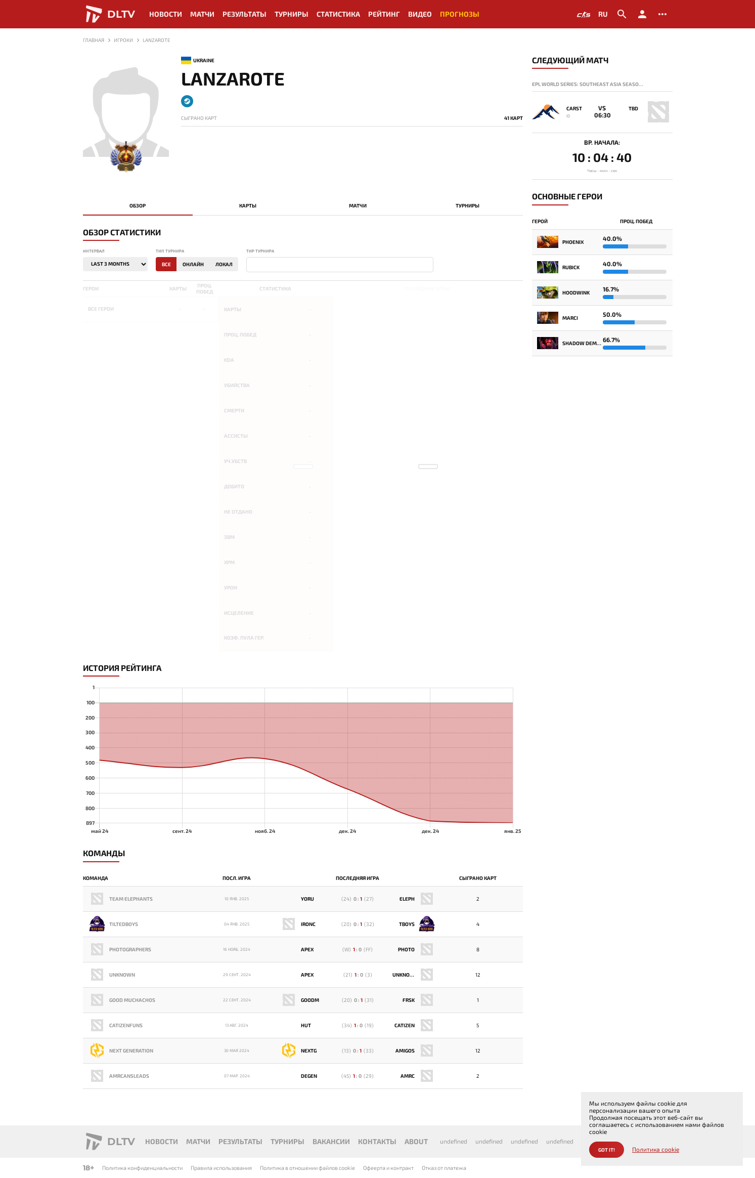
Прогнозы (459, 14)
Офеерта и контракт (388, 1167)
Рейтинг (384, 14)
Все (166, 264)
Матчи (202, 14)
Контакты (377, 1141)
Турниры (291, 14)
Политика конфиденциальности (142, 1167)
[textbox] (251, 265)
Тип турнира (170, 251)
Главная (93, 40)
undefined (453, 1141)
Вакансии (331, 1141)
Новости (165, 14)
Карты (247, 205)
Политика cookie (655, 1149)
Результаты (245, 14)
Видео (420, 14)
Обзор (137, 205)
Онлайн (193, 264)
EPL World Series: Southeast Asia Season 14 (589, 84)
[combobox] (339, 264)
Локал (224, 264)
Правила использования (221, 1167)
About (416, 1141)
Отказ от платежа (444, 1167)
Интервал (93, 251)
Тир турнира (260, 251)
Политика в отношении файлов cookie (307, 1167)
